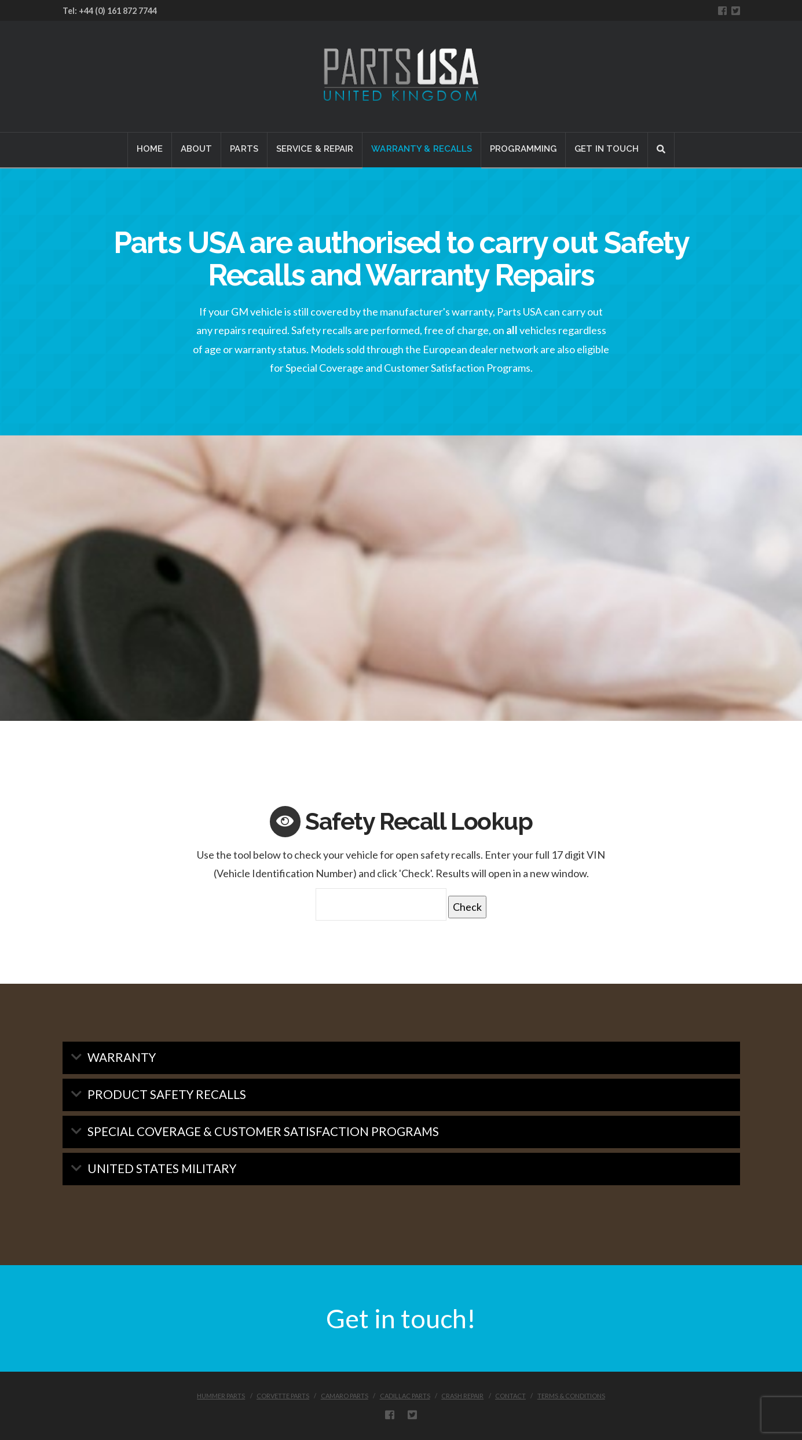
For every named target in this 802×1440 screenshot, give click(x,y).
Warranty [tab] (121, 1057)
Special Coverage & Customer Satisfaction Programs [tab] (263, 1131)
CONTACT (510, 1395)
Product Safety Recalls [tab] (166, 1094)
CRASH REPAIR (462, 1395)
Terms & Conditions (571, 1395)
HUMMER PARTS (221, 1395)
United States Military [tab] (161, 1168)
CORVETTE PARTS (283, 1395)
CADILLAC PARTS (405, 1395)
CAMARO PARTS (344, 1395)
